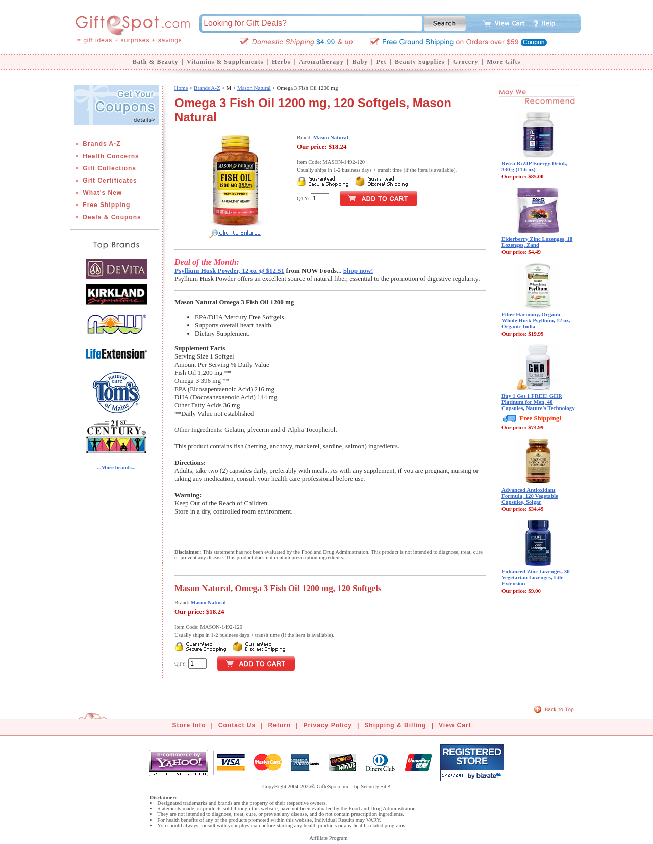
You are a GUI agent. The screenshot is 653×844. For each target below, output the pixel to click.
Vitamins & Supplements (225, 61)
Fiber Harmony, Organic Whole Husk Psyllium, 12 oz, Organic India (535, 320)
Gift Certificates (110, 180)
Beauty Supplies (419, 61)
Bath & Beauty (156, 61)
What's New (102, 192)
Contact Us (237, 725)
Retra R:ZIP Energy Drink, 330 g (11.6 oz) (534, 166)
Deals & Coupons (112, 217)
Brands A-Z (101, 143)
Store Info (189, 725)
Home (181, 88)
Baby (360, 61)
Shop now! (358, 270)
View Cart (455, 725)
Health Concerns (111, 156)
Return (279, 725)
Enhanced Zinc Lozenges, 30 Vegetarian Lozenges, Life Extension (535, 577)
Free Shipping (106, 205)
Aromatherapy (321, 61)
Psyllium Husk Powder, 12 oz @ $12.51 (229, 270)
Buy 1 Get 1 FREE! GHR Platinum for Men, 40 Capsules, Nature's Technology (538, 402)
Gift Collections (109, 168)
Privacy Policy (328, 725)
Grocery (465, 61)
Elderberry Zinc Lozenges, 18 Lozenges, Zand (536, 242)
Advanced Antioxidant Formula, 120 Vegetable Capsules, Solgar (529, 496)
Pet (381, 61)
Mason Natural (254, 88)
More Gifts (503, 61)
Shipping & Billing (395, 725)
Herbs (281, 61)
